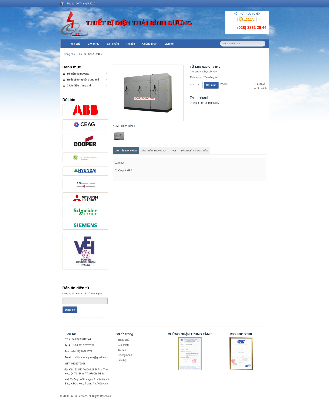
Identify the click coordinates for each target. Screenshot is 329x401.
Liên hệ (122, 360)
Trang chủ (69, 54)
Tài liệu (122, 350)
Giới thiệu (123, 344)
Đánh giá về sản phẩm (194, 150)
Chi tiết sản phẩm (126, 150)
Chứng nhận (125, 355)
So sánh (261, 88)
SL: (192, 85)
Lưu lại (261, 83)
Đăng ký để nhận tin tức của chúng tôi (82, 293)
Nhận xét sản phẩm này (204, 72)
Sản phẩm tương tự (153, 150)
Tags (173, 150)
